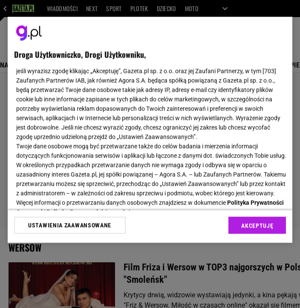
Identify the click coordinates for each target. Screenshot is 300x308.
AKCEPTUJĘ (257, 225)
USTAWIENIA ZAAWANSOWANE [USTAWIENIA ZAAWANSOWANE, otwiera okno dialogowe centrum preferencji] (69, 225)
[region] (150, 130)
